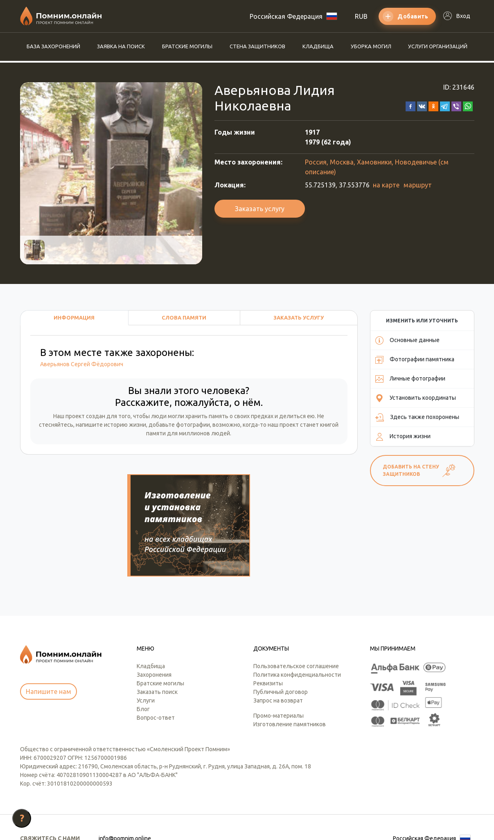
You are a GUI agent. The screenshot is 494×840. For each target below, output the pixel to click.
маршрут (418, 185)
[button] (410, 105)
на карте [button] (386, 185)
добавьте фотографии (179, 424)
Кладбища (318, 46)
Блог (143, 661)
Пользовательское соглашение (296, 618)
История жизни (403, 436)
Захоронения (154, 627)
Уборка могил (371, 46)
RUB (361, 16)
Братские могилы (187, 46)
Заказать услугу (259, 208)
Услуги (146, 653)
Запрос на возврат (278, 653)
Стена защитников (257, 46)
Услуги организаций (437, 46)
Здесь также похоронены (417, 417)
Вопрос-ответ (156, 670)
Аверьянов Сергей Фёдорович (81, 364)
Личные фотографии (410, 379)
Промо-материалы (278, 668)
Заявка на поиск (121, 46)
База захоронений (53, 46)
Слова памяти (184, 317)
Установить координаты (415, 398)
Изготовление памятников (289, 676)
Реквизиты (268, 636)
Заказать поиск (157, 644)
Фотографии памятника (414, 360)
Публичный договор (280, 644)
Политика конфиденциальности (297, 627)
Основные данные (407, 340)
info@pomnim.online (125, 791)
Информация (74, 317)
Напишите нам (48, 644)
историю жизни (125, 424)
